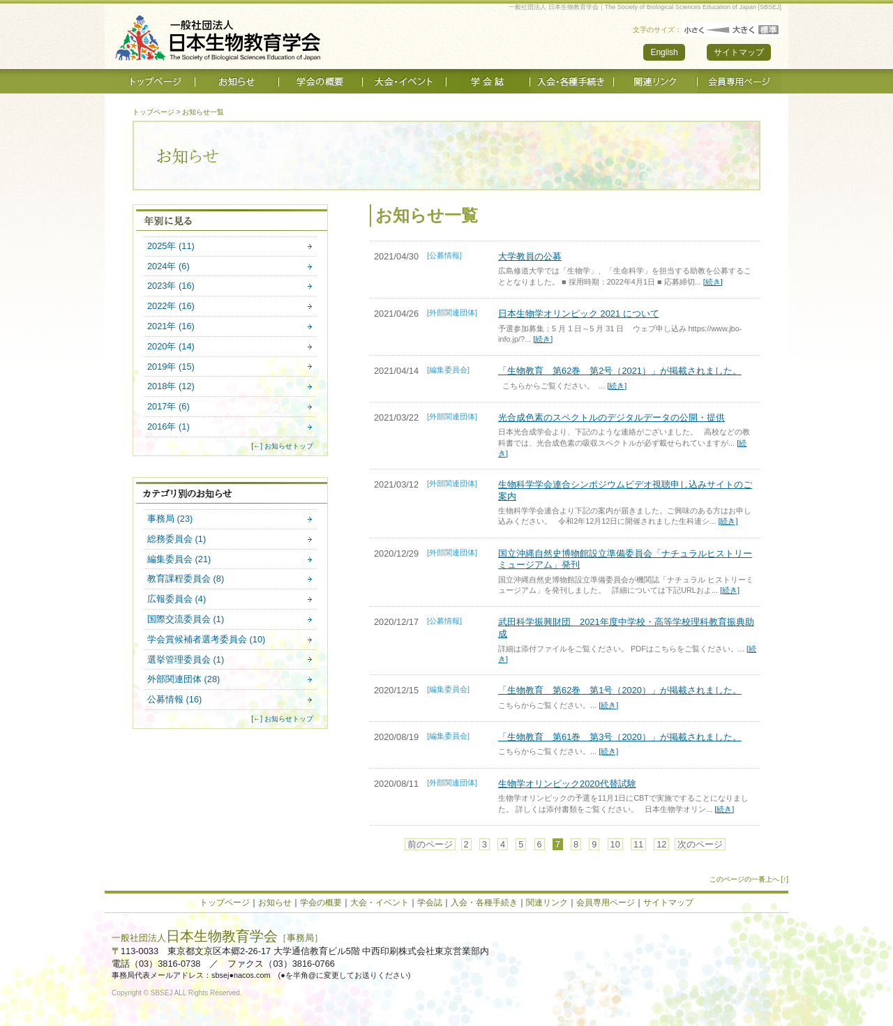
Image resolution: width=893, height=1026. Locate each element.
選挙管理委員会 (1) (185, 660)
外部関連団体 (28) (183, 679)
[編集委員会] (448, 369)
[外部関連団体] (452, 312)
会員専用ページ (605, 902)
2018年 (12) (171, 386)
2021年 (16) (171, 326)
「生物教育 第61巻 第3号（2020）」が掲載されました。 (620, 737)
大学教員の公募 (530, 256)
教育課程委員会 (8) (185, 579)
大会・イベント (379, 902)
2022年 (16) (171, 306)
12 (661, 844)
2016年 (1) (168, 427)
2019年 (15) (171, 367)
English (663, 52)
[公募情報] (444, 255)
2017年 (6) (168, 407)
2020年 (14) (171, 347)
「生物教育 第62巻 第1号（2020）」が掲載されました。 (620, 690)
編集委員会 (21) (179, 559)
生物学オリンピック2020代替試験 (567, 783)
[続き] (713, 282)
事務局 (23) (170, 519)
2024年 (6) (168, 266)
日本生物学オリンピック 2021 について (578, 313)
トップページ (153, 112)
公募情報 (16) (174, 699)
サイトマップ (739, 52)
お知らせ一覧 (203, 112)
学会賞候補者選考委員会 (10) (206, 639)
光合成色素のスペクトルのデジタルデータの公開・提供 (611, 417)
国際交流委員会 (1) (185, 619)
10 (615, 844)
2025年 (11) (171, 246)
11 (638, 844)
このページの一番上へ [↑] (749, 879)
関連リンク (547, 902)
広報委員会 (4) (176, 599)
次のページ (700, 844)
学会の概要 (321, 902)
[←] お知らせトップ (282, 446)
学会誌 (429, 902)
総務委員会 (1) (176, 539)
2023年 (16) (171, 286)
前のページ (430, 844)
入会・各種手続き (484, 902)
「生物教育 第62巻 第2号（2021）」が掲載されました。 (620, 370)
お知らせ (275, 902)
